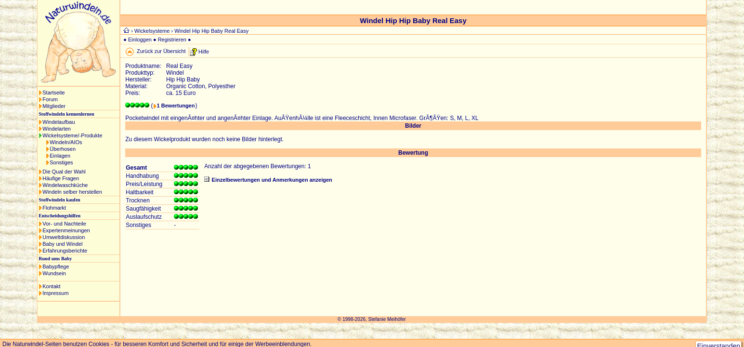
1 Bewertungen (176, 105)
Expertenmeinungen (66, 230)
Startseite (53, 92)
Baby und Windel (62, 244)
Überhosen (63, 149)
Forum (50, 99)
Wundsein (54, 273)
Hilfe (203, 51)
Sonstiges (61, 162)
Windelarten (56, 129)
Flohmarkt (54, 208)
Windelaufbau (58, 122)
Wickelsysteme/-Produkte (72, 135)
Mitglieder (53, 106)
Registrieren (172, 39)
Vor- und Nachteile (64, 224)
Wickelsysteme (152, 31)
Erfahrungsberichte (64, 251)
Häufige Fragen (60, 178)
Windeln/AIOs (66, 142)
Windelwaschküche (65, 185)
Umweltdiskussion (63, 237)
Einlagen (60, 156)
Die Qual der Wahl (63, 171)
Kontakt (51, 286)
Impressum (55, 293)
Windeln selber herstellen (72, 192)
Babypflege (55, 266)
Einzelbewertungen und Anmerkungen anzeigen (272, 180)
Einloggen (140, 39)
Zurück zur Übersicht (161, 51)
